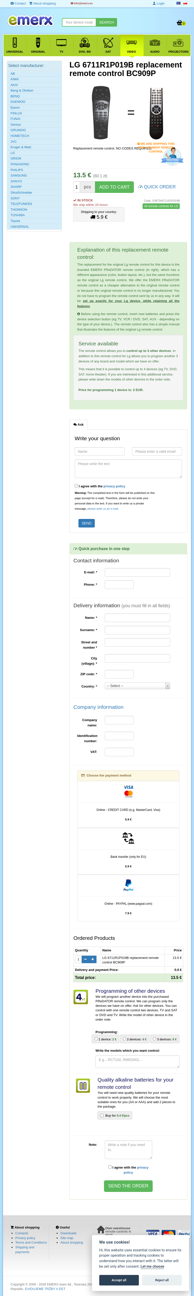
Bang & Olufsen (22, 90)
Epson (15, 107)
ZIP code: (88, 674)
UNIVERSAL (20, 226)
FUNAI (15, 119)
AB (13, 73)
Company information (98, 707)
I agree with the (100, 486)
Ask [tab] (78, 424)
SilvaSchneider (21, 192)
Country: (89, 686)
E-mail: (90, 572)
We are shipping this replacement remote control (156, 144)
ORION (16, 158)
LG (13, 153)
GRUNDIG (18, 130)
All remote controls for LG (161, 206)
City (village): (89, 660)
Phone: (90, 584)
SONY (15, 198)
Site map (66, 1238)
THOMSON (19, 209)
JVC (14, 141)
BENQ (15, 96)
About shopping (71, 1242)
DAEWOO (18, 102)
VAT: (93, 752)
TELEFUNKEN (21, 204)
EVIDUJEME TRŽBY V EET (45, 1289)
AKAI (14, 85)
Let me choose (152, 1266)
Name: (91, 618)
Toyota (15, 221)
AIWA (15, 79)
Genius (16, 124)
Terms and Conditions (31, 1242)
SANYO (16, 181)
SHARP (16, 187)
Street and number (89, 644)
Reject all (162, 1280)
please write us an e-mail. (103, 508)
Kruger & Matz (21, 147)
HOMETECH (20, 136)
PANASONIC (20, 164)
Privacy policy (25, 1238)
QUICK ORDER (157, 186)
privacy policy (114, 486)
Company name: (89, 722)
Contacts (21, 1233)
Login (159, 3)
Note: (93, 1145)
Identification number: (87, 738)
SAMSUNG (19, 175)
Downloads (68, 1233)
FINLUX (16, 113)
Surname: (88, 630)
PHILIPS (17, 170)
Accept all (119, 1280)
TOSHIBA (18, 215)
